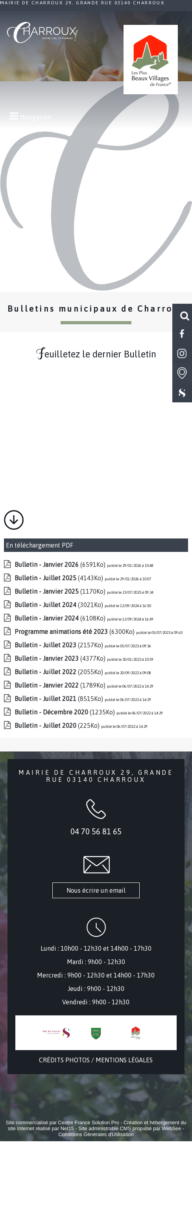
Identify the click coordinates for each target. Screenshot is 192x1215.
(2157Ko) (60, 645)
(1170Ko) (61, 591)
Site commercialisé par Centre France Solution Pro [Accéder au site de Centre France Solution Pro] (62, 1122)
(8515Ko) (60, 698)
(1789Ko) (61, 685)
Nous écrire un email (96, 890)
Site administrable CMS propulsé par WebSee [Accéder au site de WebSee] (129, 1128)
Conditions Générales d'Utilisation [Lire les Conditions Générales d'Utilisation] (96, 1134)
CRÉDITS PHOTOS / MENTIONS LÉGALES (96, 1060)
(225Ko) (58, 725)
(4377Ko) (61, 658)
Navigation (35, 117)
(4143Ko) (60, 577)
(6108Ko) (61, 618)
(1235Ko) (65, 712)
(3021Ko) (60, 604)
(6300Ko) (75, 631)
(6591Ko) (61, 564)
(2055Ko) (60, 671)
